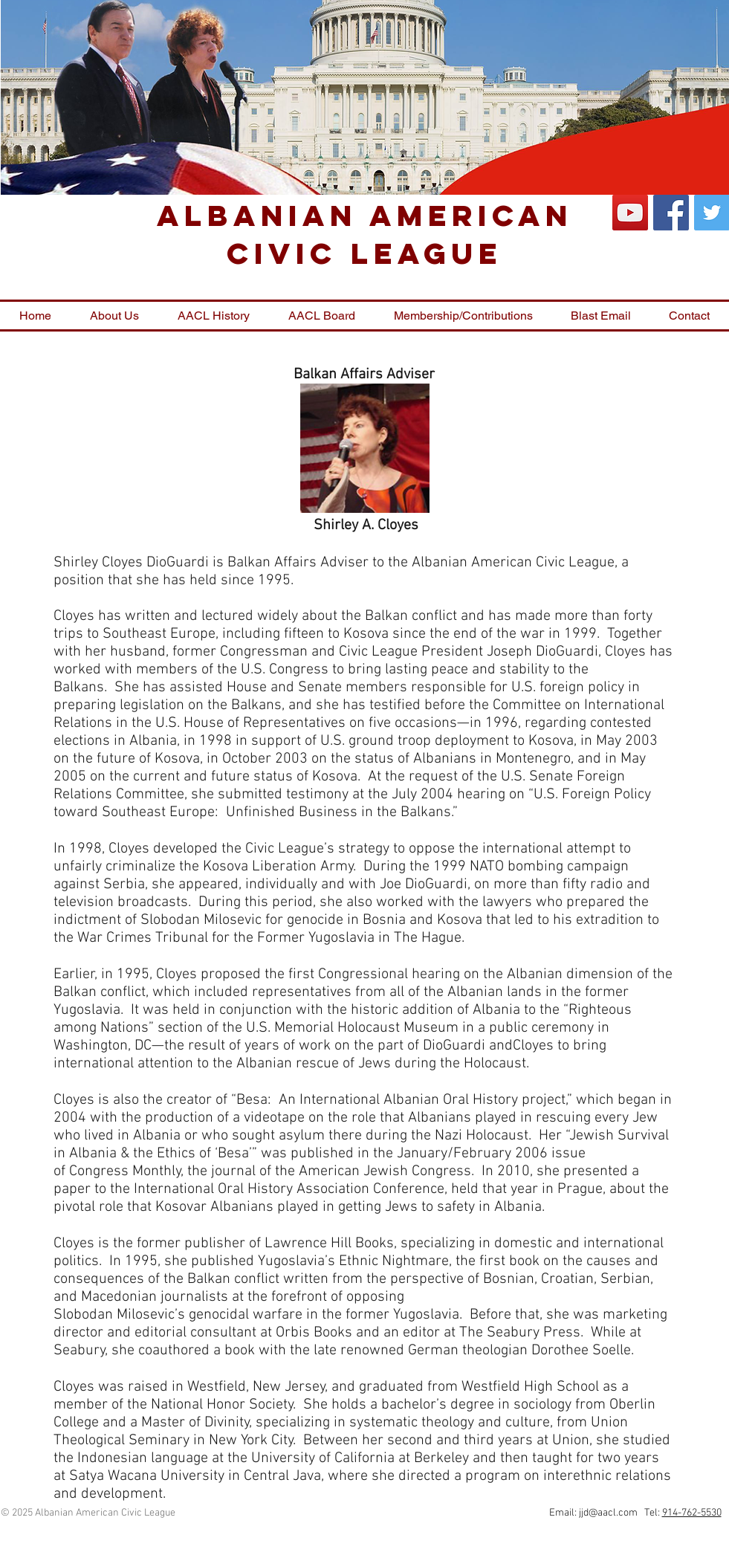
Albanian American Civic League (365, 234)
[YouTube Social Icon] (630, 212)
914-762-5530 (692, 1513)
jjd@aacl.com (608, 1513)
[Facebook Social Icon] (671, 212)
